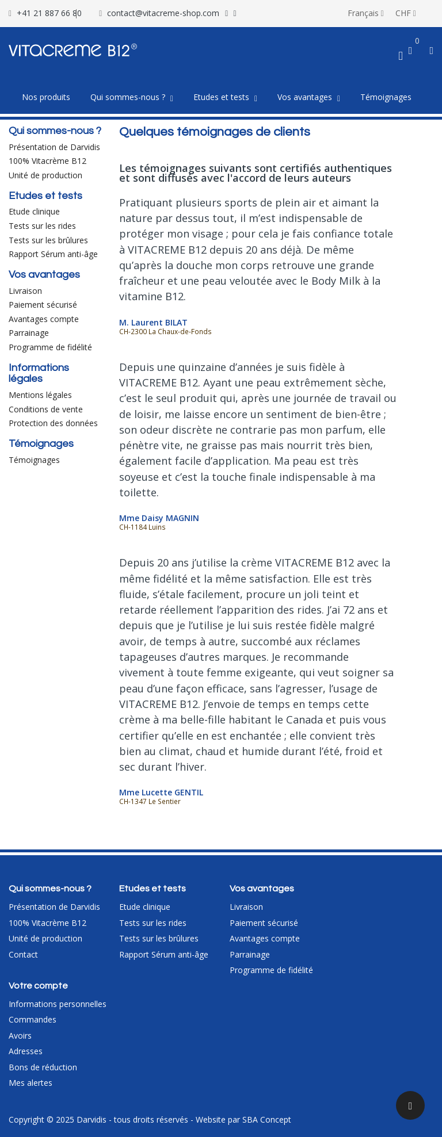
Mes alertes (30, 1082)
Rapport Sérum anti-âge (53, 253)
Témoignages (34, 459)
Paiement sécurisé (43, 304)
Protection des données (53, 423)
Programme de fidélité (50, 347)
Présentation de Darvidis (54, 146)
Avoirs (20, 1035)
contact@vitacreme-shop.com (163, 12)
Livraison (25, 290)
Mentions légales (40, 394)
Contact (23, 954)
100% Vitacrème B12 (47, 160)
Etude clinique (34, 211)
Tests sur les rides (42, 225)
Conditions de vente (46, 409)
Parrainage (29, 332)
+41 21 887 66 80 (49, 12)
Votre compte (38, 985)
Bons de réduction (43, 1067)
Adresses (26, 1051)
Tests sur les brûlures (48, 240)
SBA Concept (266, 1119)
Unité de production (45, 175)
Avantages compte (44, 318)
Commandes (32, 1019)
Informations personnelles (57, 1003)
